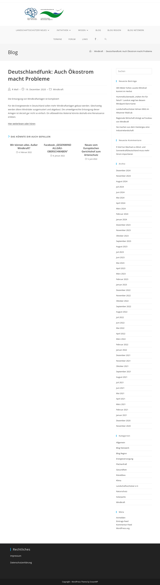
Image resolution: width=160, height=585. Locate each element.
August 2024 (121, 181)
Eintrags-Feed (122, 521)
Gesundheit (121, 469)
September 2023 (123, 241)
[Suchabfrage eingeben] (134, 71)
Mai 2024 (120, 197)
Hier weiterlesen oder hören (21, 123)
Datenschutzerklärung (21, 562)
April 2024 (120, 203)
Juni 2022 (120, 322)
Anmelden (120, 517)
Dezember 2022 (123, 290)
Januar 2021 (121, 415)
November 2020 (123, 426)
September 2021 (123, 371)
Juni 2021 (120, 388)
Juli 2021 (120, 382)
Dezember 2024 (123, 170)
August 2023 (121, 246)
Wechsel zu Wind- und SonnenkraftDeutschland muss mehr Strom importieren (132, 150)
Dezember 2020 (123, 420)
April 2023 (120, 268)
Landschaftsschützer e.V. (127, 486)
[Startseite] (90, 51)
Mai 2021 (120, 393)
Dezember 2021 (123, 355)
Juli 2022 (120, 317)
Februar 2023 (122, 279)
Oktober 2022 (122, 301)
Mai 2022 (120, 328)
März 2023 (121, 273)
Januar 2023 (121, 284)
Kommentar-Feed (124, 524)
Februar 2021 (122, 409)
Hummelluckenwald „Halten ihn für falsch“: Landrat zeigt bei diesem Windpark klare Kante (132, 100)
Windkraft (58, 89)
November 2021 (123, 360)
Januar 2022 (121, 350)
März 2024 (121, 208)
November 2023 (123, 230)
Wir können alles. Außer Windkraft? (24, 146)
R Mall (15, 89)
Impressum (15, 555)
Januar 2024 (121, 219)
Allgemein (120, 442)
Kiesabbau (121, 475)
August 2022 (121, 311)
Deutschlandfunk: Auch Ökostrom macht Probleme (129, 51)
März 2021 (121, 404)
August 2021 (121, 377)
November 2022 (123, 295)
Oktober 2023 (122, 235)
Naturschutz (121, 491)
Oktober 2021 (122, 366)
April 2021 (120, 398)
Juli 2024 (120, 186)
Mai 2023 (120, 263)
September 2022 (123, 306)
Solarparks (121, 497)
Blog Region (121, 453)
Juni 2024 (120, 192)
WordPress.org (123, 528)
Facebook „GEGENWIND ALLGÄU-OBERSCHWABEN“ (57, 148)
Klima (118, 480)
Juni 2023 (120, 257)
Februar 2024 (122, 214)
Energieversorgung (124, 458)
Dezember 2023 (123, 224)
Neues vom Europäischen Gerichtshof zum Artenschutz (91, 150)
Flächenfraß (121, 464)
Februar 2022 (122, 344)
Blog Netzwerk (122, 448)
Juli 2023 (120, 252)
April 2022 (120, 333)
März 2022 (121, 339)
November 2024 (123, 175)
